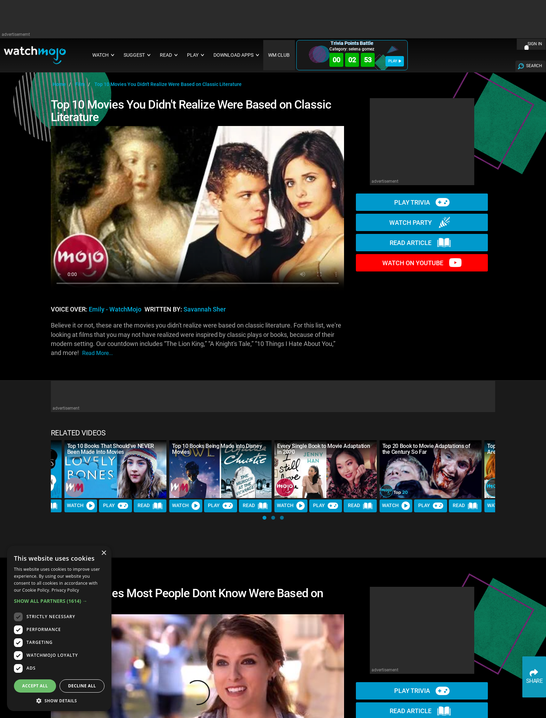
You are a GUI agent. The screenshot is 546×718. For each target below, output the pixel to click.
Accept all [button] (35, 686)
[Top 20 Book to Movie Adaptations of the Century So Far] (431, 469)
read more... (97, 353)
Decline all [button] (82, 686)
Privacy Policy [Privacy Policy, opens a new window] (65, 590)
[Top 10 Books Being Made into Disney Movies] (220, 469)
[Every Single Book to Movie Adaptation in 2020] (325, 469)
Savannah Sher (205, 309)
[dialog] (59, 628)
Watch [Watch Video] (81, 506)
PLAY (394, 61)
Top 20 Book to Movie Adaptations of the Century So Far (426, 449)
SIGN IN (535, 43)
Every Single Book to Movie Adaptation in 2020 (323, 449)
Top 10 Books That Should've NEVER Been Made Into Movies (110, 449)
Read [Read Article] (150, 505)
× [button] (103, 553)
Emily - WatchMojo (115, 309)
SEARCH (534, 65)
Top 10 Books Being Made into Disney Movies (217, 449)
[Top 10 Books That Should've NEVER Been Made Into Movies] (115, 469)
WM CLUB (279, 55)
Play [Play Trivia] (115, 506)
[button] (264, 517)
